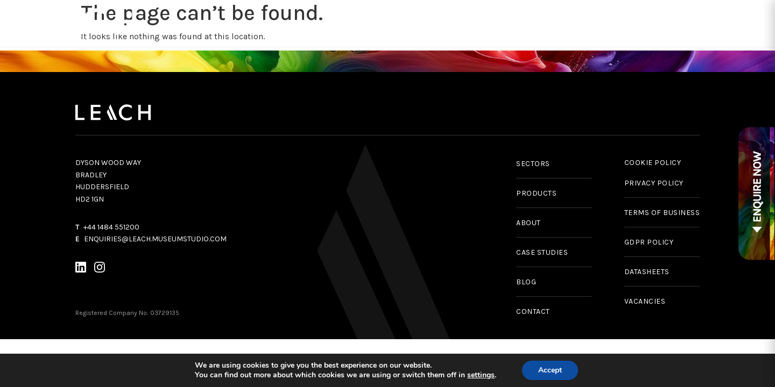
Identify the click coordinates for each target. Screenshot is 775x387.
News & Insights (613, 23)
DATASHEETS (647, 271)
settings (481, 375)
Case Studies (531, 23)
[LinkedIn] (80, 269)
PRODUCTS (536, 193)
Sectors (460, 23)
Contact (747, 23)
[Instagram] (99, 269)
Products (278, 23)
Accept (550, 370)
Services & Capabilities (367, 23)
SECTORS (533, 163)
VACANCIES (645, 301)
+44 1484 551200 (111, 227)
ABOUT (528, 222)
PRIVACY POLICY (654, 183)
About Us (685, 23)
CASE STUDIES (542, 252)
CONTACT (533, 311)
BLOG (526, 281)
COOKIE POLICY (652, 162)
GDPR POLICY (649, 242)
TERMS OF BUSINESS (662, 212)
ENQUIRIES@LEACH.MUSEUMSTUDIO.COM (155, 238)
